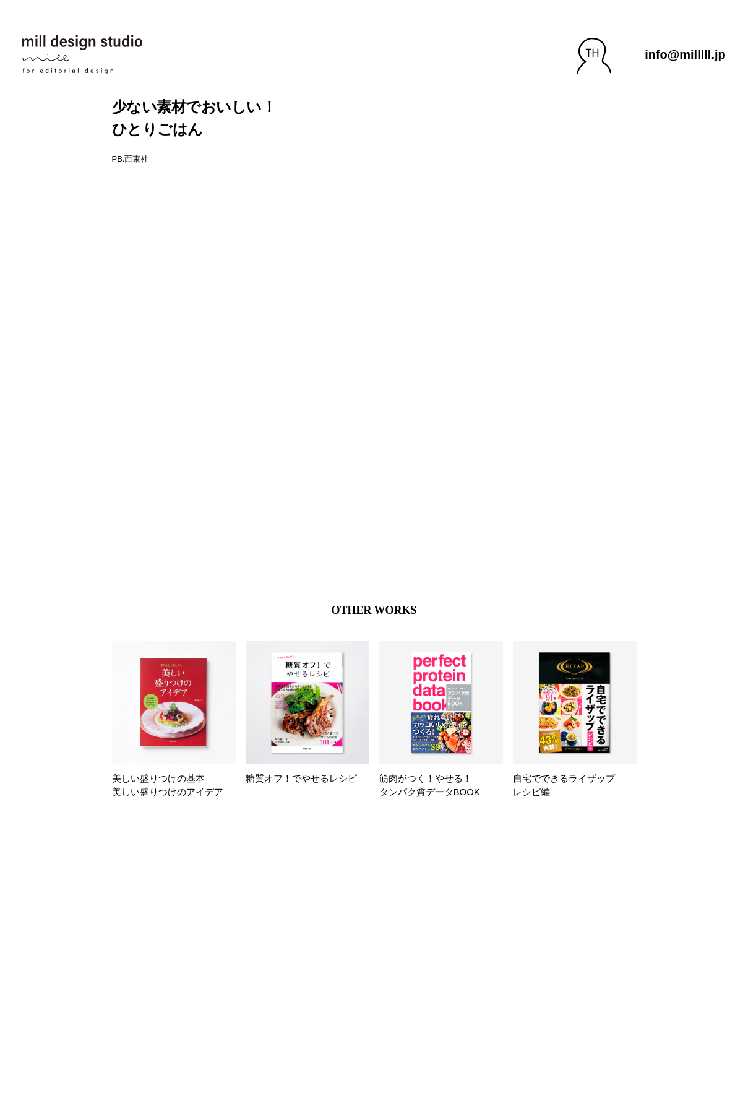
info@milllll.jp (685, 54)
